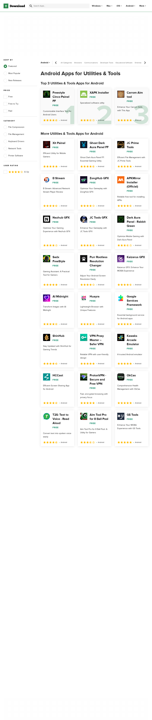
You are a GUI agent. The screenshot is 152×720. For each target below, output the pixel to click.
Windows (96, 6)
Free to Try (11, 104)
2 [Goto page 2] (51, 452)
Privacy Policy (86, 592)
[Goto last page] (143, 453)
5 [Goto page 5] (74, 452)
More (143, 6)
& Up (16, 172)
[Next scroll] (144, 62)
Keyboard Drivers (14, 141)
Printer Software (13, 155)
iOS (118, 6)
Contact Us (47, 602)
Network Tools (12, 148)
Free (8, 97)
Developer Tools (106, 63)
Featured (10, 66)
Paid (8, 111)
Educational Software (124, 63)
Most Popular (12, 73)
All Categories (66, 63)
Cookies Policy (86, 602)
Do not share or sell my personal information (90, 609)
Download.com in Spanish (53, 607)
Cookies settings (87, 615)
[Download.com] (14, 6)
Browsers (78, 63)
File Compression (14, 127)
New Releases (13, 80)
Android (129, 6)
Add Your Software (50, 597)
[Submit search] (30, 6)
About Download (49, 592)
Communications (91, 63)
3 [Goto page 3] (59, 452)
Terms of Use (86, 597)
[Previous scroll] (56, 62)
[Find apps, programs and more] (59, 6)
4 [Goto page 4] (66, 452)
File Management (14, 134)
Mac (109, 6)
